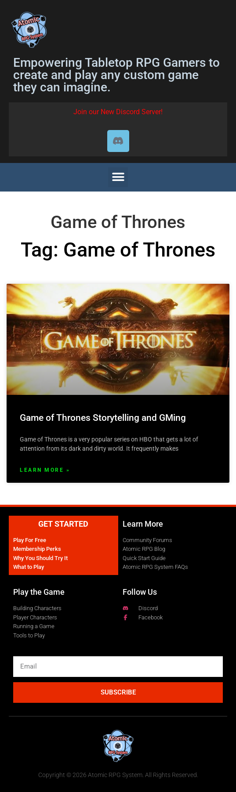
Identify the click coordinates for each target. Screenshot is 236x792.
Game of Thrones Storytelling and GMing (103, 417)
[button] (118, 177)
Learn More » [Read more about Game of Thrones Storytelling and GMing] (45, 470)
